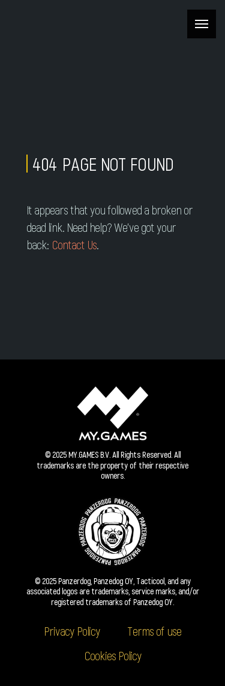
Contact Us (74, 244)
